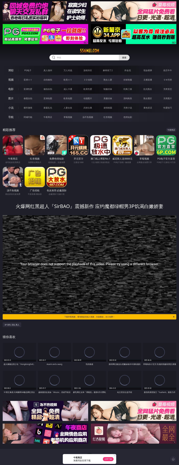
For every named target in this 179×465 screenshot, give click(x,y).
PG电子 (27, 70)
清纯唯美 (127, 98)
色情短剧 (127, 117)
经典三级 (127, 89)
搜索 (124, 57)
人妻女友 (68, 107)
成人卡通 (68, 89)
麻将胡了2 (108, 70)
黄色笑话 (147, 107)
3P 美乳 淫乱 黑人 (12, 324)
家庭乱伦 (48, 107)
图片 (11, 98)
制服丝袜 (108, 89)
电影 (11, 89)
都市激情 (28, 107)
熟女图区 (147, 98)
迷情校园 (108, 107)
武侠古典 (87, 107)
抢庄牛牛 (167, 70)
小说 (11, 107)
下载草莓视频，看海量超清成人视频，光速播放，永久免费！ (119, 316)
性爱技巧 (167, 107)
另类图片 (167, 98)
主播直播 (147, 79)
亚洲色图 (48, 98)
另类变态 (167, 89)
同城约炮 (28, 117)
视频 (11, 79)
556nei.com (89, 50)
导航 (11, 117)
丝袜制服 (127, 79)
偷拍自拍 (48, 89)
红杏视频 (108, 117)
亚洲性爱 (28, 89)
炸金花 (127, 70)
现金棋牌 (147, 70)
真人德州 (48, 70)
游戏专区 (87, 70)
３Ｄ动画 (87, 79)
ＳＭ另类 (167, 79)
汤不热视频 (87, 117)
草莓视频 (68, 117)
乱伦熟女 (147, 89)
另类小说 (127, 107)
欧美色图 (68, 98)
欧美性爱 (87, 89)
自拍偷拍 (48, 79)
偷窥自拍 (28, 98)
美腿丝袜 (108, 98)
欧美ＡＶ (68, 79)
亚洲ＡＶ (28, 79)
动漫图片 (87, 98)
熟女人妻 (108, 79)
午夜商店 (48, 117)
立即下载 (108, 459)
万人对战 (68, 70)
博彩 (11, 70)
